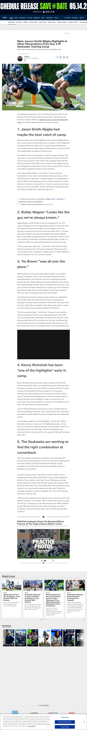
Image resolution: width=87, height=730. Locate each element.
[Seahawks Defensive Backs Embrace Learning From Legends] (75, 597)
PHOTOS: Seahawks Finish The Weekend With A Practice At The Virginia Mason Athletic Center (40, 522)
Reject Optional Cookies (64, 722)
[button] (41, 619)
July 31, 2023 (49, 204)
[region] (43, 722)
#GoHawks (63, 199)
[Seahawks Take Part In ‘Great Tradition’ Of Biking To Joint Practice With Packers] (32, 596)
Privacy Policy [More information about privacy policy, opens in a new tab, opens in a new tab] (31, 726)
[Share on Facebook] (57, 58)
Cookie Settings (65, 717)
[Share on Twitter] (60, 58)
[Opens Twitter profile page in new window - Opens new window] (25, 60)
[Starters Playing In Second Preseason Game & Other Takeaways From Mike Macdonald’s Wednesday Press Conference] (54, 599)
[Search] (64, 17)
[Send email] (64, 58)
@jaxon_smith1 (52, 199)
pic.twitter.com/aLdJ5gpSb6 (36, 202)
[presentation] (84, 620)
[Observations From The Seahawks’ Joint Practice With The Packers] (11, 594)
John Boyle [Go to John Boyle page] (26, 56)
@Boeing (22, 202)
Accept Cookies (65, 726)
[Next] (53, 560)
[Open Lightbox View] (43, 547)
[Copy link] (67, 57)
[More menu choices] (60, 17)
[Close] (84, 722)
